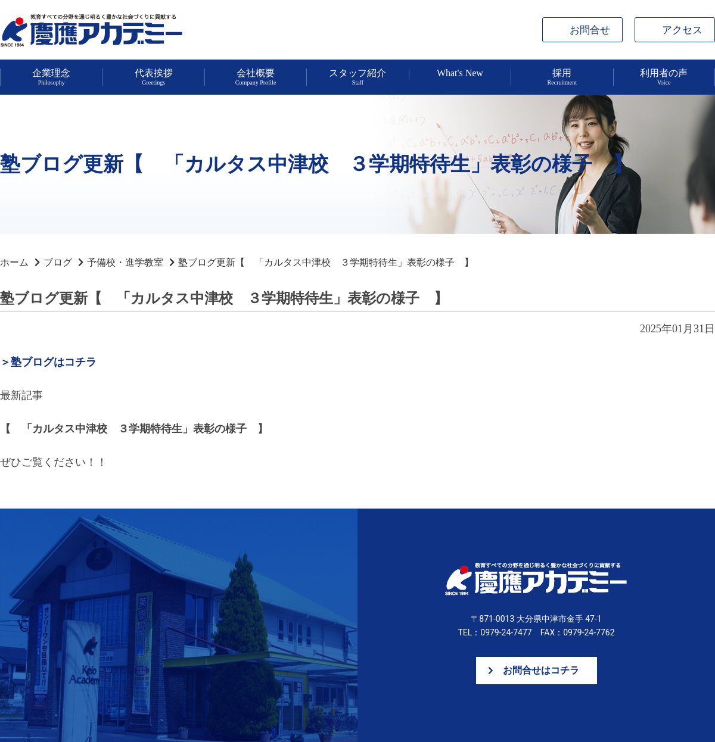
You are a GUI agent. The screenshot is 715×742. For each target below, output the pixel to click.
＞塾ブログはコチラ (48, 362)
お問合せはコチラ (541, 670)
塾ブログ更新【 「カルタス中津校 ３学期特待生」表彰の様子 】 (326, 262)
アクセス (682, 30)
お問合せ (590, 30)
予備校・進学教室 (125, 262)
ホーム (14, 262)
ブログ (57, 262)
